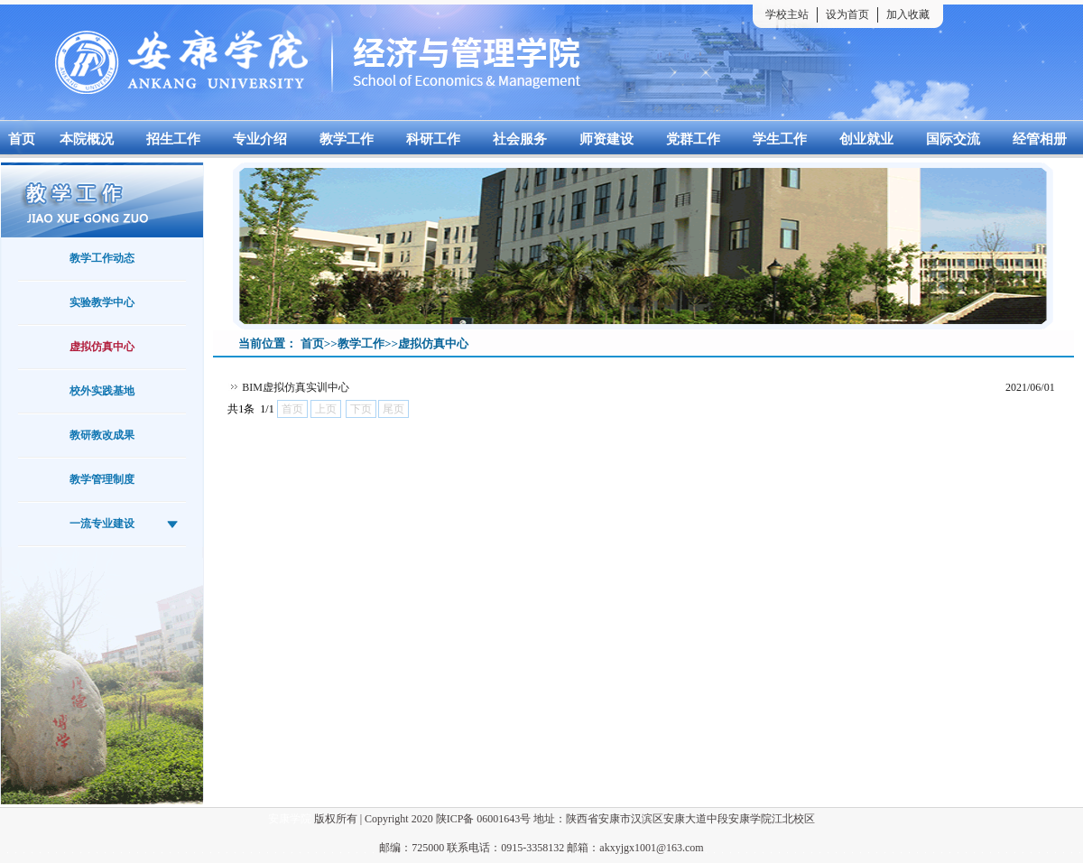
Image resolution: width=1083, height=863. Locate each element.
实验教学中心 (101, 302)
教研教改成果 (101, 435)
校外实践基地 (101, 391)
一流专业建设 (101, 523)
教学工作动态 (101, 258)
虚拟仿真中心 (101, 346)
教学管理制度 (101, 479)
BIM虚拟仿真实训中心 (295, 387)
